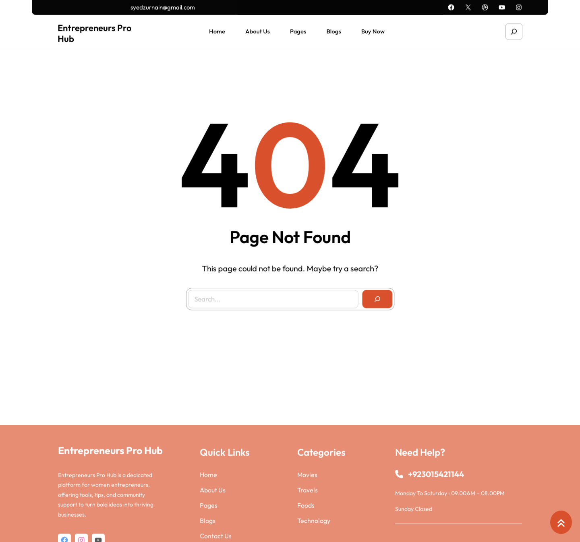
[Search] (374, 297)
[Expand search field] (513, 30)
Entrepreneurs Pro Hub (95, 32)
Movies (307, 512)
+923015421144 (436, 512)
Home (208, 512)
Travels (307, 527)
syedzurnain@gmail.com (162, 6)
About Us (213, 527)
